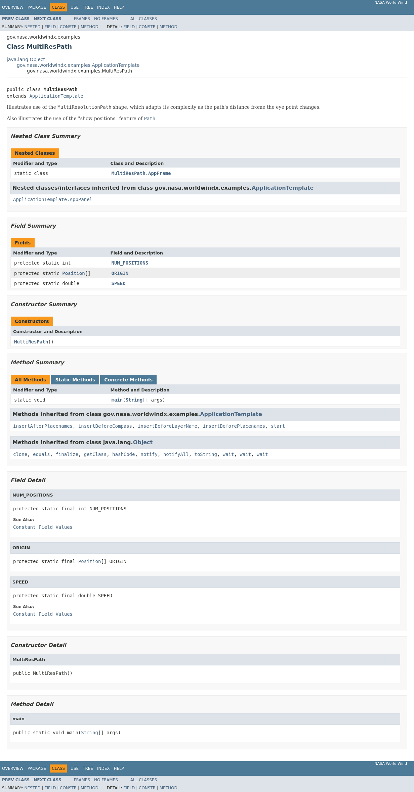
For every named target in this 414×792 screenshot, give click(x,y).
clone (20, 454)
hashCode (123, 454)
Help (119, 7)
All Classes (143, 18)
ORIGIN (120, 273)
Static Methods (75, 379)
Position (73, 273)
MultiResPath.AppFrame (141, 173)
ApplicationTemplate (56, 96)
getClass (95, 454)
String (134, 400)
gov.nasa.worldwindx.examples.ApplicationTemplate (78, 65)
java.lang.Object (26, 59)
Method (89, 27)
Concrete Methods (128, 379)
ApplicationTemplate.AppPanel (52, 199)
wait (228, 454)
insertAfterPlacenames (43, 426)
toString (206, 454)
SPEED (119, 283)
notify (149, 454)
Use (75, 7)
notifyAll (176, 454)
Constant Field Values (43, 527)
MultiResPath (31, 341)
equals (41, 454)
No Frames (106, 18)
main (117, 400)
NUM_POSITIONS (130, 263)
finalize (66, 454)
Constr (68, 27)
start (278, 426)
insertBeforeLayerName (167, 426)
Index (103, 7)
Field (50, 27)
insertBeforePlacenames (234, 426)
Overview (13, 7)
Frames (82, 18)
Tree (88, 7)
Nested (32, 27)
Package (37, 7)
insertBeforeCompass (105, 426)
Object (143, 442)
